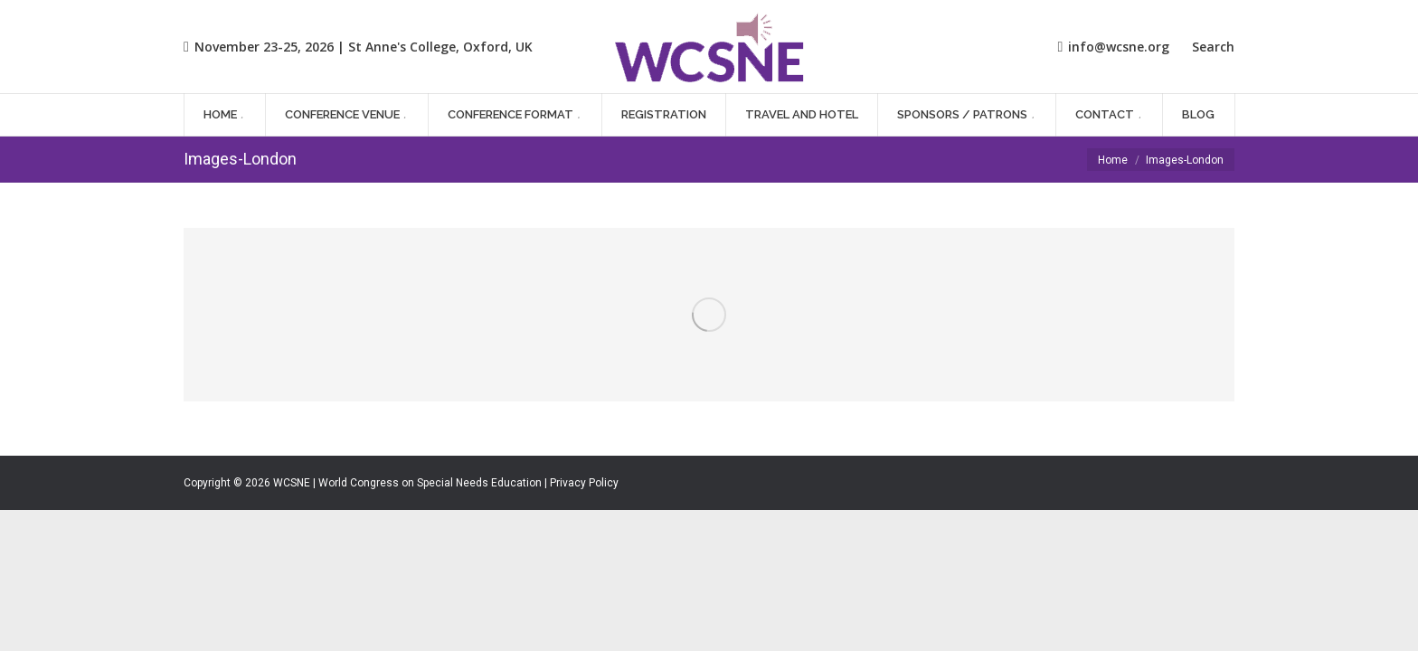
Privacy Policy (584, 482)
